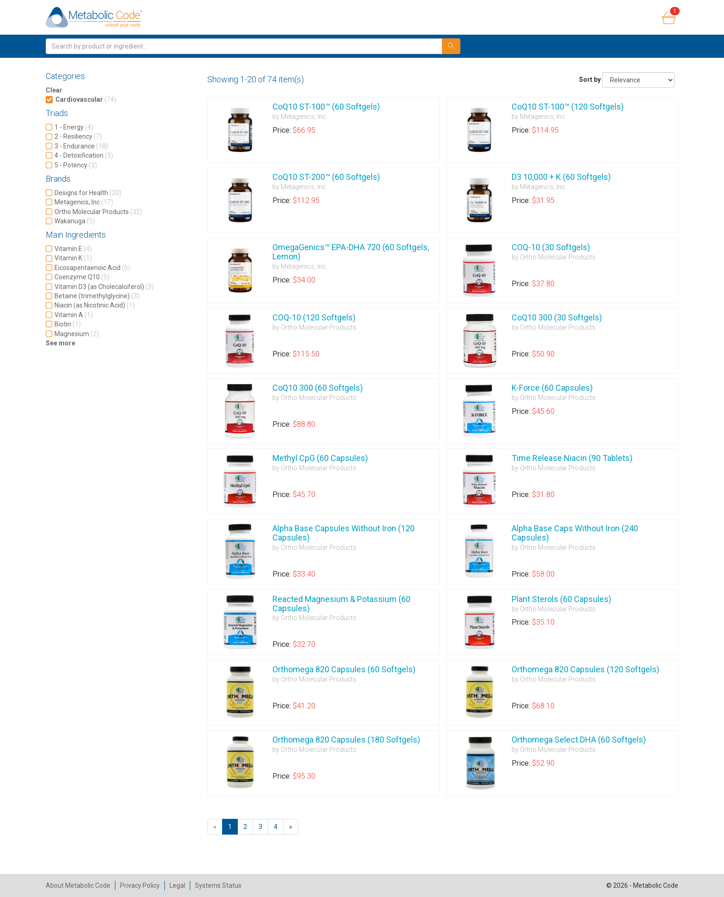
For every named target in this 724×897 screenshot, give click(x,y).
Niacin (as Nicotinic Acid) (94, 305)
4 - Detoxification (83, 155)
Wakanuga (74, 221)
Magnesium (76, 334)
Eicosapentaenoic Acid (92, 267)
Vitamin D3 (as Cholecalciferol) (104, 286)
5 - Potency (75, 165)
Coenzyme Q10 (81, 277)
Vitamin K (73, 258)
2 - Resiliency (78, 136)
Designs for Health (87, 193)
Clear (54, 90)
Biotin (67, 324)
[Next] (290, 827)
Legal (177, 885)
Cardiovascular (85, 99)
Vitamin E (73, 248)
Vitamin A (73, 315)
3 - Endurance (81, 146)
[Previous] (215, 827)
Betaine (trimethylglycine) (96, 296)
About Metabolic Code (78, 885)
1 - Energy (73, 127)
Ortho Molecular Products (98, 211)
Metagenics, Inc (83, 202)
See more (60, 343)
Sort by (590, 79)
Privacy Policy (140, 885)
